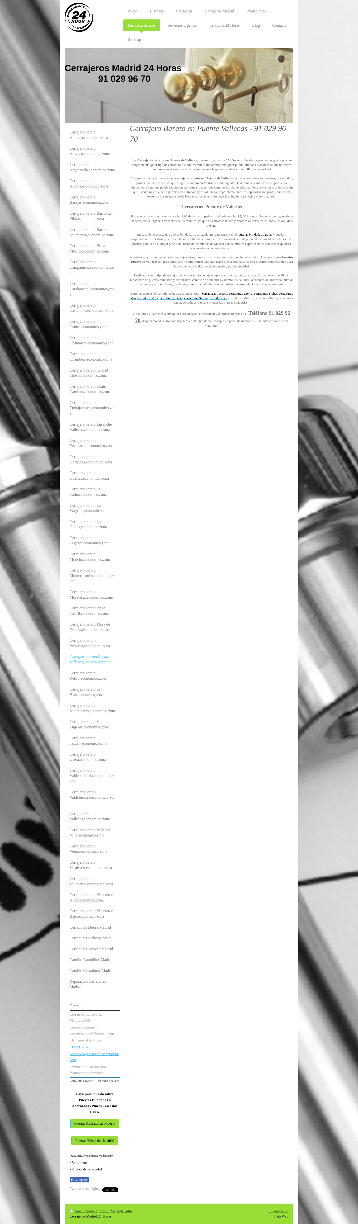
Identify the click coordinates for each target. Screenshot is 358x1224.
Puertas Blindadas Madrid (94, 1141)
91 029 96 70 (79, 1047)
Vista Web (280, 1216)
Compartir (79, 1180)
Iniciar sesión (278, 1211)
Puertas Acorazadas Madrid (94, 1123)
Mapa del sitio (121, 1211)
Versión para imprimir (89, 1211)
